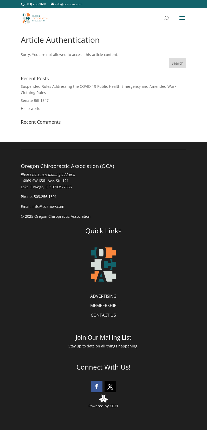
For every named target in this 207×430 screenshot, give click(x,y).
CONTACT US (103, 315)
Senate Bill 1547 (35, 100)
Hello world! (31, 108)
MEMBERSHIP (103, 305)
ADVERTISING (103, 296)
